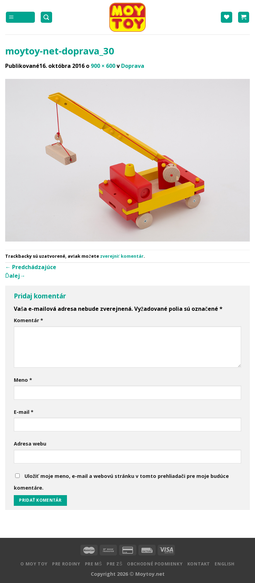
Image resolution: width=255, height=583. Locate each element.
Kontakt (198, 564)
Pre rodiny (66, 564)
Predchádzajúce (30, 267)
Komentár (28, 320)
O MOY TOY (34, 564)
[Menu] (20, 17)
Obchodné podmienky (155, 564)
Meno (23, 380)
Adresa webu (30, 443)
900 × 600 (103, 66)
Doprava (132, 66)
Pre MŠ (93, 564)
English (224, 564)
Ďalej (15, 275)
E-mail (23, 412)
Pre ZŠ (114, 564)
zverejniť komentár (122, 256)
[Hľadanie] (46, 17)
